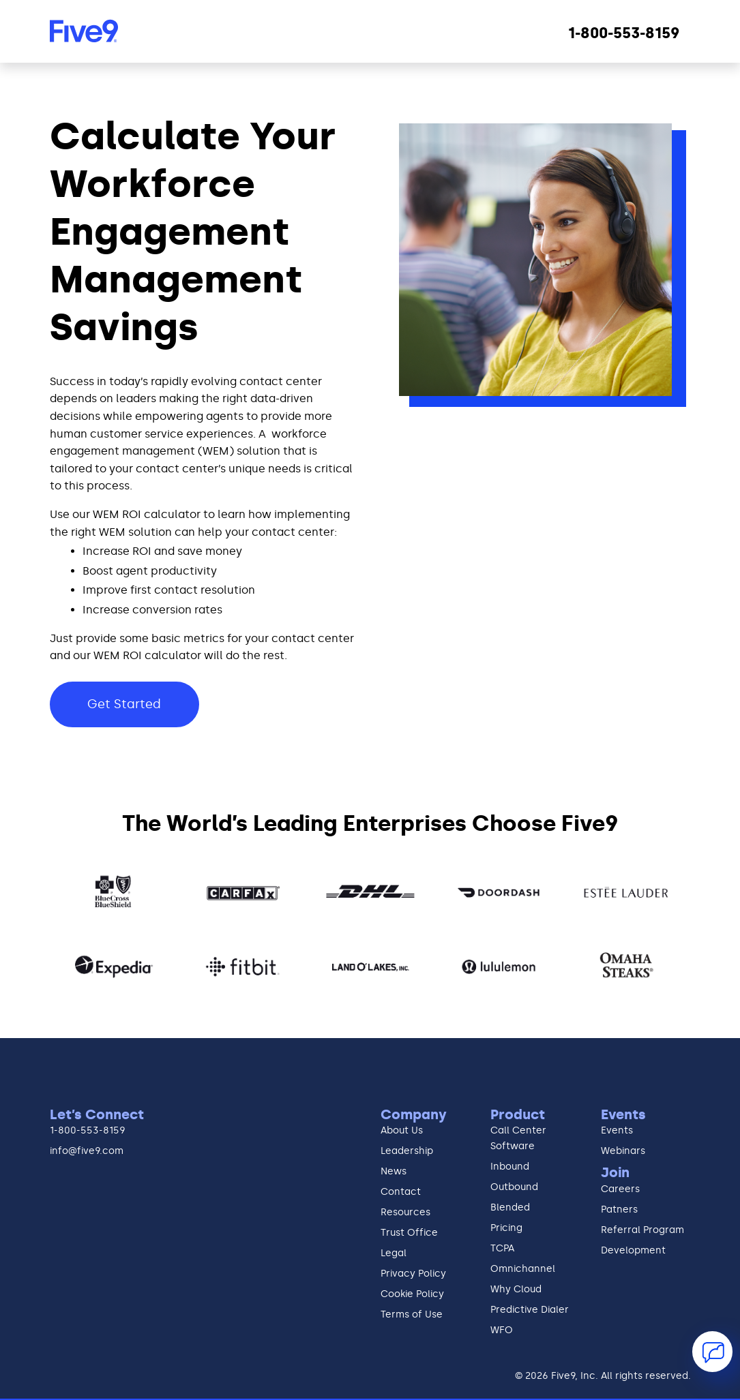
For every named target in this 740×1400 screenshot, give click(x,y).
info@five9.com (86, 1152)
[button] (712, 1351)
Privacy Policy (413, 1274)
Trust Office (409, 1234)
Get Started (125, 704)
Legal (393, 1254)
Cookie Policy (412, 1295)
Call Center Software (518, 1139)
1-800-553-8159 (87, 1131)
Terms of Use (412, 1315)
